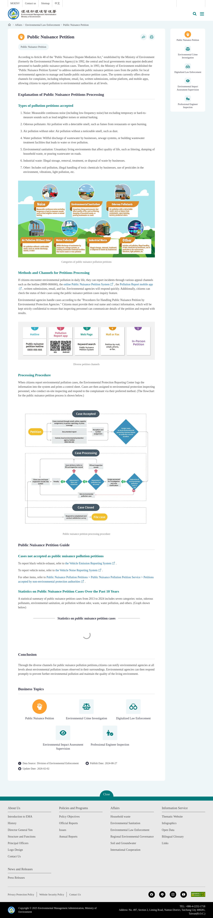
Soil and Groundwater (123, 843)
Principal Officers (18, 843)
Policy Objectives (69, 816)
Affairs (18, 25)
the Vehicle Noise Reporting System (76, 570)
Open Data (168, 830)
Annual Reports (68, 836)
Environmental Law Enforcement (42, 25)
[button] (194, 14)
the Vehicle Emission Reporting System (88, 563)
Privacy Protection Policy (21, 894)
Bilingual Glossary (173, 836)
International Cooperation (125, 849)
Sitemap (45, 3)
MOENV (15, 3)
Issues (62, 830)
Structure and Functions (22, 836)
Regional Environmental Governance (132, 836)
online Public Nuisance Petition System (86, 284)
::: (2, 1)
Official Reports (68, 823)
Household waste (120, 816)
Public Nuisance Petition (76, 25)
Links (165, 843)
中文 (57, 3)
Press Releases (16, 877)
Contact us (30, 3)
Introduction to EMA (20, 816)
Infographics (169, 823)
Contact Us (14, 856)
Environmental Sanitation (125, 823)
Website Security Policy (51, 894)
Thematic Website (172, 816)
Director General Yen (20, 830)
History (12, 823)
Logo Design (15, 849)
